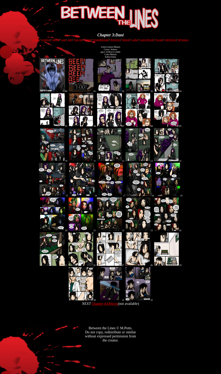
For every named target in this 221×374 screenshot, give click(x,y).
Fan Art (78, 39)
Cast (63, 39)
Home (36, 39)
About (55, 39)
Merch (126, 39)
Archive (45, 39)
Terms (88, 39)
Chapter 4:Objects (105, 304)
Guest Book (147, 39)
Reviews (115, 39)
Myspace (183, 39)
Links (134, 39)
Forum (159, 39)
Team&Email (101, 39)
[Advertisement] (111, 365)
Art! (69, 39)
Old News (170, 39)
